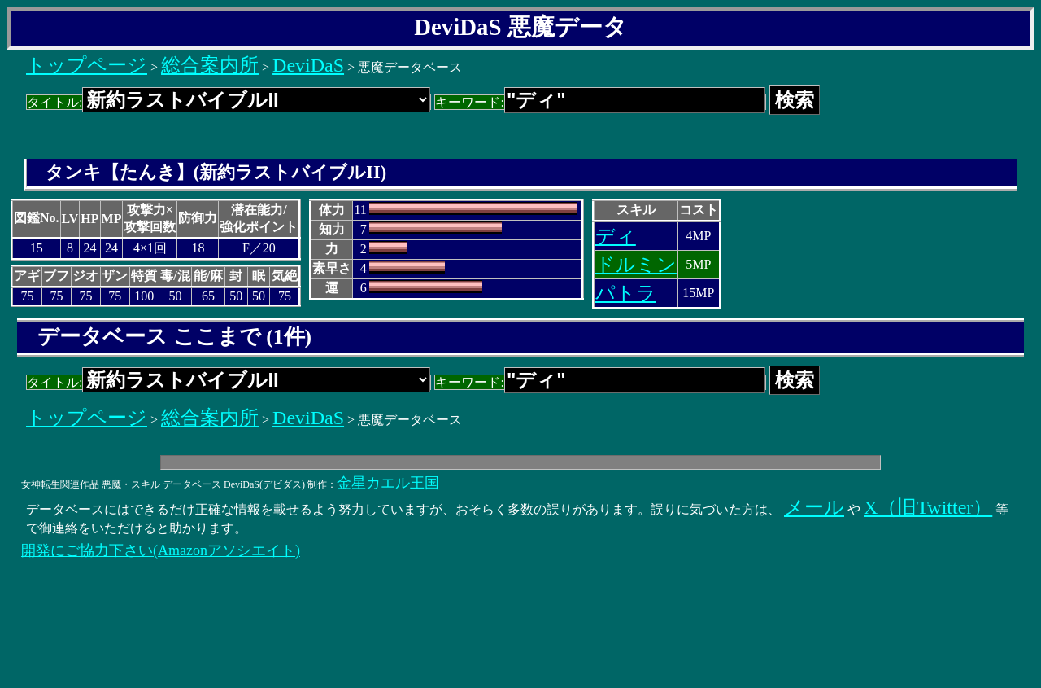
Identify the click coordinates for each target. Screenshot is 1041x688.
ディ (615, 236)
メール (814, 507)
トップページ (86, 65)
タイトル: (228, 102)
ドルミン (636, 264)
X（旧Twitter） (928, 507)
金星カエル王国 (388, 483)
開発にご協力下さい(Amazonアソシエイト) (160, 550)
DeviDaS (308, 65)
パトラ (625, 293)
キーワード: (599, 102)
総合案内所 (210, 65)
